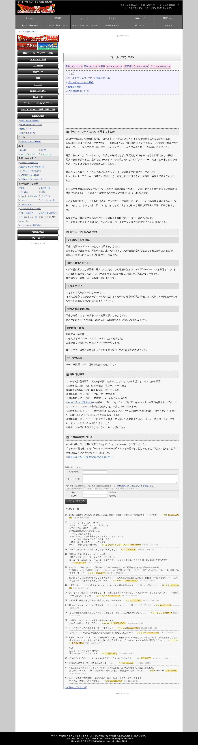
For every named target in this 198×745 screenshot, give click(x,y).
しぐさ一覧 (45, 188)
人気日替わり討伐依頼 (29, 175)
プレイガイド (38, 238)
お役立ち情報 (38, 116)
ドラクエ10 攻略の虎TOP (27, 32)
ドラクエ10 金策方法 (29, 163)
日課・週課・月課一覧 (29, 121)
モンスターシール (114, 66)
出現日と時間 (75, 87)
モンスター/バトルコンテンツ (84, 26)
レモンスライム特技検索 (30, 142)
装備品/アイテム (112, 26)
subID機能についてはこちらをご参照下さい (135, 486)
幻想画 (102, 66)
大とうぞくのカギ (27, 154)
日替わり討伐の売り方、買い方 (33, 179)
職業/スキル (168, 18)
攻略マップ (139, 18)
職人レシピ (139, 26)
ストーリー (84, 18)
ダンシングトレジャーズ (160, 66)
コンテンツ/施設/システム (57, 26)
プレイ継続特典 (26, 213)
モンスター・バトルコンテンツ (38, 103)
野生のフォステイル (74, 66)
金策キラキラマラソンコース (32, 167)
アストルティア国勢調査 (30, 225)
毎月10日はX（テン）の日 (31, 125)
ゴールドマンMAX (140, 66)
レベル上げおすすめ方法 (30, 171)
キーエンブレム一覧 (28, 217)
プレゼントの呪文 (48, 200)
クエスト (112, 18)
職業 (38, 78)
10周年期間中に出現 (78, 91)
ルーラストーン (26, 205)
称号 (22, 188)
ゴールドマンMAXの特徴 (81, 82)
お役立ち (168, 26)
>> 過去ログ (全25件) (76, 687)
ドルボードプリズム (28, 196)
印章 (43, 192)
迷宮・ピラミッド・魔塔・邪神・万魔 (38, 110)
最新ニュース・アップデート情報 (38, 53)
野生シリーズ (25, 129)
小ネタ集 (24, 221)
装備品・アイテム (38, 91)
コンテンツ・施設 (38, 59)
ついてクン (25, 200)
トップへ (29, 18)
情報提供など (38, 232)
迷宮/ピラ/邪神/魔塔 (29, 26)
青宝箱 (44, 150)
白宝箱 (23, 150)
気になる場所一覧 (27, 133)
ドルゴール (45, 196)
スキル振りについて (49, 213)
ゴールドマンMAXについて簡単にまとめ (89, 78)
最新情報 (57, 18)
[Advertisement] (122, 44)
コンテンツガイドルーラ (30, 209)
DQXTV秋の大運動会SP (80, 402)
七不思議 (127, 66)
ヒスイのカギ (46, 154)
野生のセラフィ (90, 66)
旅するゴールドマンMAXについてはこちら (90, 457)
